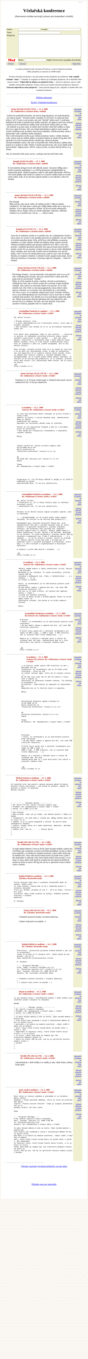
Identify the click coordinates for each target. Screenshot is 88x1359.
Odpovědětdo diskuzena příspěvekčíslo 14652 (77, 1204)
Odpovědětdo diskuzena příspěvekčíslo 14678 (77, 667)
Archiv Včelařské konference (44, 107)
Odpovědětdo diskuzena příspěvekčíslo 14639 (77, 934)
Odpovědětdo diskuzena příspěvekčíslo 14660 (77, 393)
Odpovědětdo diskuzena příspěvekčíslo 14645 (77, 968)
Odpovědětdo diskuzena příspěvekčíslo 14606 (77, 205)
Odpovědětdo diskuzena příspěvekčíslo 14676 (77, 608)
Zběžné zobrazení (44, 102)
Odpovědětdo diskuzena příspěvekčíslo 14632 (77, 278)
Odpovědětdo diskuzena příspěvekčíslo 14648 (77, 1041)
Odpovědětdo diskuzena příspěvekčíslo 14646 (77, 1007)
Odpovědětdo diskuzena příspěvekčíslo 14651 (77, 1095)
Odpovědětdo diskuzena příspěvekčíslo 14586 (77, 171)
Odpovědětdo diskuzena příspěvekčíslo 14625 (77, 239)
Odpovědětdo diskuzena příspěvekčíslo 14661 (77, 427)
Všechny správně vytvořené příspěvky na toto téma (44, 1288)
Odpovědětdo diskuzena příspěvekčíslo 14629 (77, 860)
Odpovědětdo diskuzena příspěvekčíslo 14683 (77, 717)
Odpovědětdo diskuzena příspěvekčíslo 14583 (77, 119)
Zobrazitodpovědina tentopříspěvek (78, 131)
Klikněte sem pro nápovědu (44, 1306)
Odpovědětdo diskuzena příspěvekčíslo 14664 (77, 529)
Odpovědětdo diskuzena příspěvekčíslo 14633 (77, 321)
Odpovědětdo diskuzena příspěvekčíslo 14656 (77, 1170)
